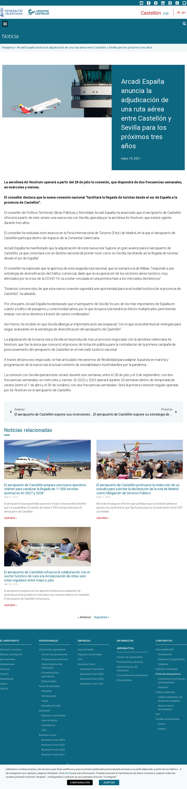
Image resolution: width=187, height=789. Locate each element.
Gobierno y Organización (171, 659)
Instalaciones (7, 664)
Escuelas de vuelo (51, 705)
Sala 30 (4, 688)
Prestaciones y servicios (54, 659)
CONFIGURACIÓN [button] (80, 782)
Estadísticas (6, 678)
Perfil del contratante (167, 669)
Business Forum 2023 (53, 744)
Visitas (3, 683)
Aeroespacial (48, 696)
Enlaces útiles (48, 681)
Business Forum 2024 (53, 739)
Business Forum (47, 735)
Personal (162, 687)
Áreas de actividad (49, 686)
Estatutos (163, 664)
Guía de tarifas (49, 720)
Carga (44, 700)
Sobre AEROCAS (165, 649)
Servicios (5, 669)
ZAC (43, 730)
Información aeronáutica (52, 649)
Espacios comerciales (53, 715)
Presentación (165, 654)
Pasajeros (8, 47)
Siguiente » (101, 617)
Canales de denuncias (167, 719)
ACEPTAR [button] (109, 782)
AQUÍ (68, 773)
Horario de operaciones (54, 654)
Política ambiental (165, 692)
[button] (5, 24)
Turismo (4, 674)
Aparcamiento (7, 659)
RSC (158, 714)
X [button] (180, 769)
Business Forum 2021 (53, 754)
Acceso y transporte (11, 654)
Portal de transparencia (168, 674)
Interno (162, 723)
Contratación (48, 725)
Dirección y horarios (11, 649)
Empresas (44, 710)
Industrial (46, 691)
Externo (162, 728)
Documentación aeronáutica (132, 675)
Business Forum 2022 (53, 749)
